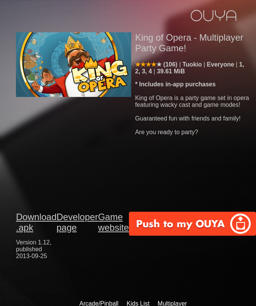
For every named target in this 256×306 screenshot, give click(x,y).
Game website (113, 222)
